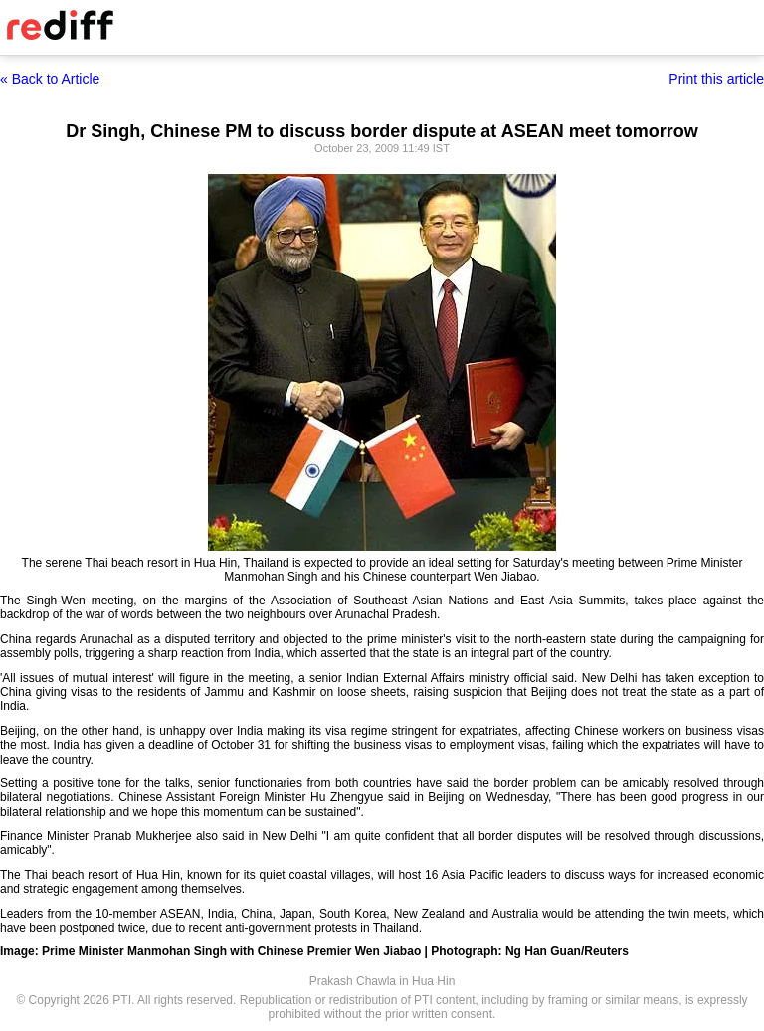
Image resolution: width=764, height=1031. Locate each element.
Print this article (716, 78)
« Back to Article (49, 78)
